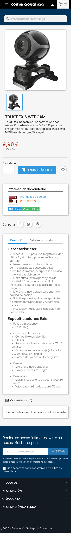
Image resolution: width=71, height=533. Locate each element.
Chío (28, 224)
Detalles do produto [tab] (43, 240)
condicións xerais (35, 468)
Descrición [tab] (17, 240)
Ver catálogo (30, 209)
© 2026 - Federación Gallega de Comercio (26, 528)
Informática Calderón (33, 197)
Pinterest (37, 224)
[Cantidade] (7, 170)
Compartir (20, 224)
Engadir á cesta (37, 170)
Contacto (15, 209)
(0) (30, 201)
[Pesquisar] (35, 18)
